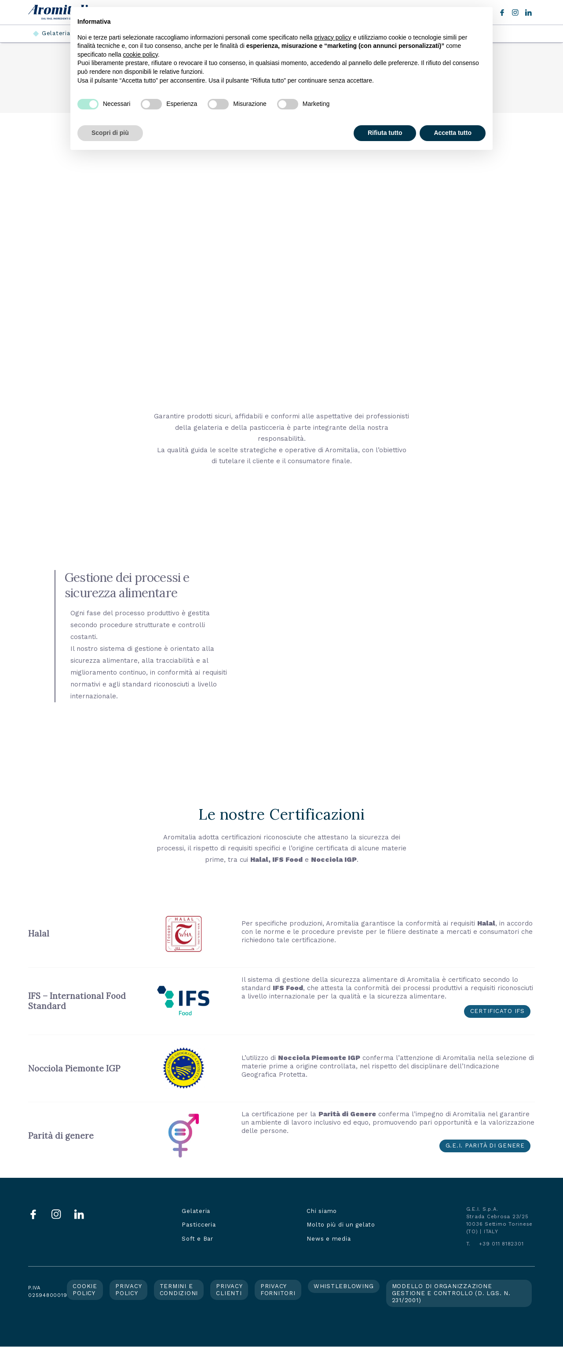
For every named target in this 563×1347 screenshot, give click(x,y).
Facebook (502, 12)
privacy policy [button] (332, 37)
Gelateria (56, 33)
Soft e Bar (197, 1238)
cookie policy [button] (140, 54)
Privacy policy (128, 1289)
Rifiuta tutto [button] (385, 132)
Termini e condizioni (179, 1289)
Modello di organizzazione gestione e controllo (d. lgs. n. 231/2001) (451, 1293)
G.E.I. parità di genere (485, 1145)
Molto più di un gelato (341, 1224)
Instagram (515, 12)
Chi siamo (322, 1211)
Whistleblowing (344, 1286)
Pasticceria (199, 1224)
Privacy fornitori (278, 1289)
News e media (329, 1238)
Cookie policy (85, 1289)
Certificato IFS (497, 1011)
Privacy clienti (229, 1289)
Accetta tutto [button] (453, 132)
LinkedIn (528, 12)
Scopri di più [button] (110, 132)
